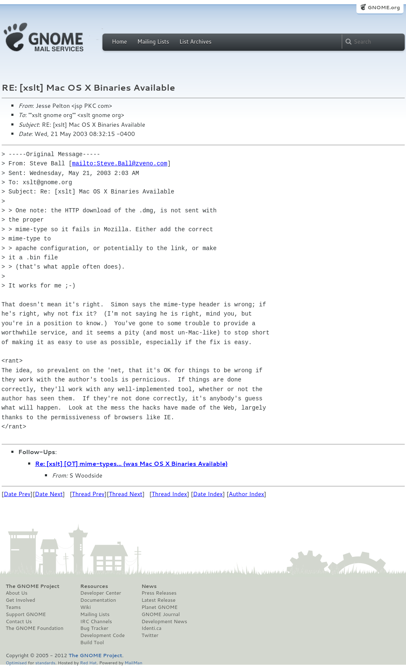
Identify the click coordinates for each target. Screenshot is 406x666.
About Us (17, 593)
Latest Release (158, 600)
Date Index (208, 494)
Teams (13, 607)
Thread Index (169, 494)
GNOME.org (383, 7)
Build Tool (92, 642)
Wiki (85, 607)
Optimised (16, 662)
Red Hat (88, 662)
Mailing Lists (153, 41)
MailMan (133, 662)
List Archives (195, 41)
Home (119, 41)
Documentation (98, 600)
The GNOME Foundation (35, 628)
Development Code (102, 635)
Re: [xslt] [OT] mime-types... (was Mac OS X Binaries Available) (131, 464)
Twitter (149, 635)
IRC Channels (96, 621)
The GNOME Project (33, 586)
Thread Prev (88, 494)
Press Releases (158, 593)
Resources (94, 586)
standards (45, 662)
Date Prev (17, 494)
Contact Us (19, 621)
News (149, 586)
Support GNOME (26, 614)
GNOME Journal (160, 614)
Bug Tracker (94, 628)
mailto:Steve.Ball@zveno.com (120, 163)
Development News (164, 621)
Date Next (49, 494)
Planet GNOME (159, 607)
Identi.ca (151, 628)
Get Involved (20, 600)
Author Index (246, 494)
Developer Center (100, 593)
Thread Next (125, 494)
